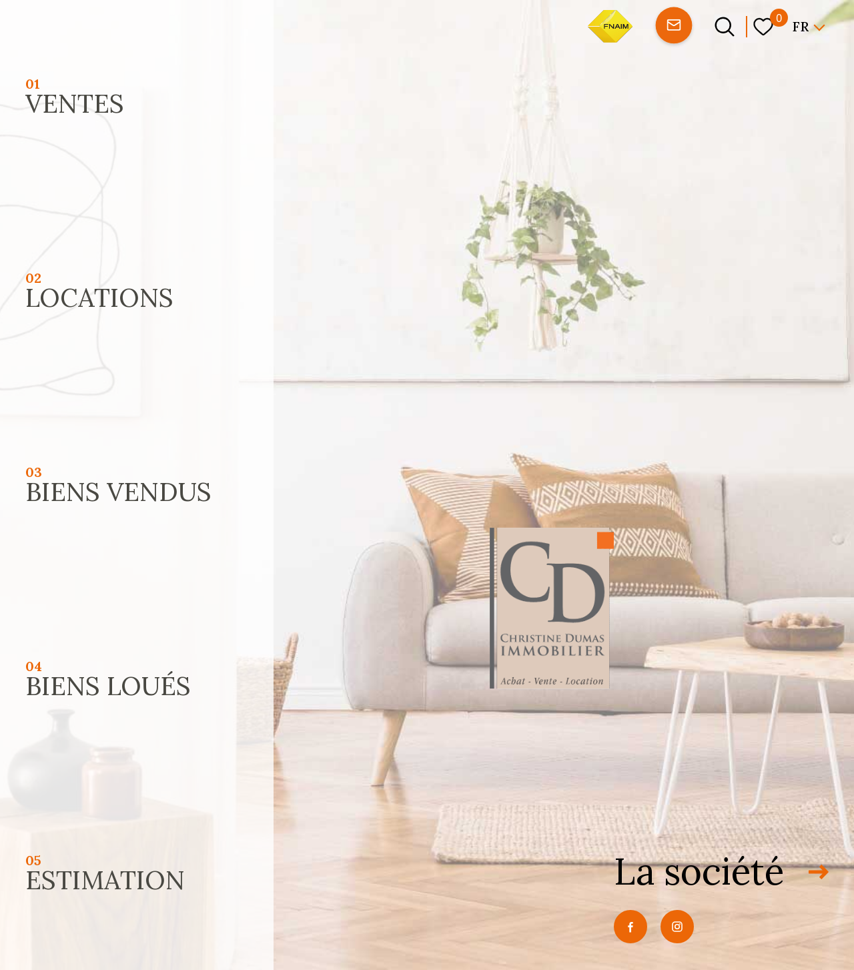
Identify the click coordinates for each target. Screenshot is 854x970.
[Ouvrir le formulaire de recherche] (724, 26)
